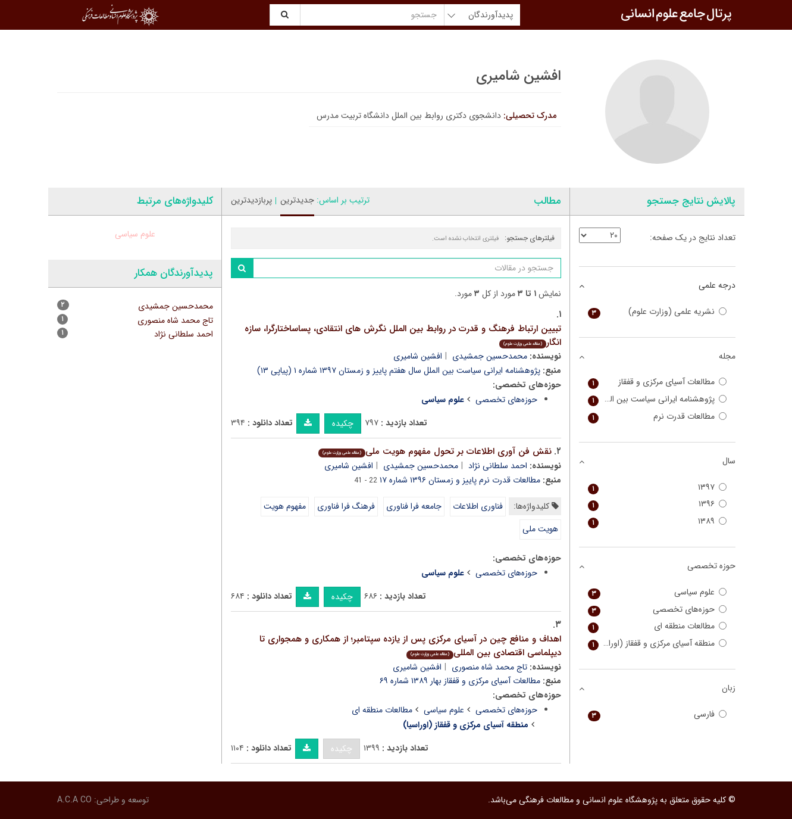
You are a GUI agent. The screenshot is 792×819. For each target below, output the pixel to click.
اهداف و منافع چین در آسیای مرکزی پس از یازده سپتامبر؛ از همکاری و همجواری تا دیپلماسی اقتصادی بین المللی (410, 646)
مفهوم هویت (285, 506)
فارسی (657, 714)
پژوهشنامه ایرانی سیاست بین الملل (657, 399)
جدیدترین (297, 200)
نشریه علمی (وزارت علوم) (657, 312)
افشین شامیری (417, 356)
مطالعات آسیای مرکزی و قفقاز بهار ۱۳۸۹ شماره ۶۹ (460, 680)
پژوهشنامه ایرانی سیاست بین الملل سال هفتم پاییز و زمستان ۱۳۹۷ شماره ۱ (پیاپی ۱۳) (398, 370)
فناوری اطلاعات (478, 506)
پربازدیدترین (251, 200)
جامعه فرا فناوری (414, 506)
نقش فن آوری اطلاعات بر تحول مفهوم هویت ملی (435, 451)
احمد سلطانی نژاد (497, 465)
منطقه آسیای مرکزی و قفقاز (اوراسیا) (657, 643)
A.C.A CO (74, 799)
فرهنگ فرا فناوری (346, 506)
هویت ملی (540, 528)
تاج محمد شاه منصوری (489, 667)
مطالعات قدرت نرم (657, 416)
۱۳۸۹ (657, 521)
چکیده (342, 423)
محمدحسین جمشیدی (489, 356)
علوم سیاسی (444, 710)
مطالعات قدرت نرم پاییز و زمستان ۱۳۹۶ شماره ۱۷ (460, 480)
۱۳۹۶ (657, 504)
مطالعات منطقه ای (382, 710)
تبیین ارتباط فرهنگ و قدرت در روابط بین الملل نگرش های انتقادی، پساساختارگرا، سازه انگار (403, 336)
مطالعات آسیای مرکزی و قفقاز (657, 382)
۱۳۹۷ (657, 487)
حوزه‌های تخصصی (506, 399)
